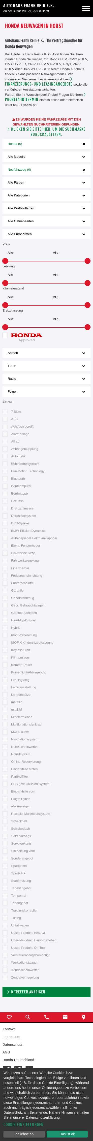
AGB (6, 1052)
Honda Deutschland (18, 1060)
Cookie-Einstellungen (23, 1124)
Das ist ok (67, 1134)
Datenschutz (12, 1044)
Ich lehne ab (24, 1134)
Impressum (11, 1037)
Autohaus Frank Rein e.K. (28, 5)
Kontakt (8, 1029)
